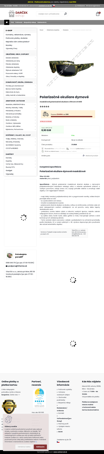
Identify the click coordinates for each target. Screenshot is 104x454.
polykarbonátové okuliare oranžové (51, 283)
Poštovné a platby (65, 389)
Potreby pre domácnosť (15, 86)
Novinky (9, 45)
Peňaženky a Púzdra (13, 111)
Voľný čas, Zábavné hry (14, 164)
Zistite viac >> (15, 395)
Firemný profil (63, 424)
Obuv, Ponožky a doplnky (15, 76)
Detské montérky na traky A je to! (54, 349)
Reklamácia (42, 22)
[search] (65, 14)
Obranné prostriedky (13, 114)
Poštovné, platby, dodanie (16, 38)
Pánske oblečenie (12, 64)
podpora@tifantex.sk (17, 266)
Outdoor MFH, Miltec (13, 126)
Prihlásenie (81, 6)
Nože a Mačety (11, 120)
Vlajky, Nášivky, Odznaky (15, 139)
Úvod (41, 30)
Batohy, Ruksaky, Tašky (14, 108)
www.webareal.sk (60, 452)
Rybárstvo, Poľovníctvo (14, 129)
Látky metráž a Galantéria (15, 95)
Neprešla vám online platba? (17, 42)
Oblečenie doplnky (13, 67)
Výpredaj (9, 174)
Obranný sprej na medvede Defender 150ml (82, 351)
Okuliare (65, 30)
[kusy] (77, 298)
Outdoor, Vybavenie (13, 123)
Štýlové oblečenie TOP (14, 70)
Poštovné (18, 22)
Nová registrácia (94, 6)
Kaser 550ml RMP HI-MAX (26, 214)
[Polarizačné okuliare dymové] (70, 63)
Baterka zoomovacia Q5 (26, 195)
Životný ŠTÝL (10, 167)
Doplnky (9, 161)
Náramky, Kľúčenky (13, 142)
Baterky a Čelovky (12, 117)
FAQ (12, 22)
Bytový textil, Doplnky (13, 89)
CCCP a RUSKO (12, 148)
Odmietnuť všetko (24, 447)
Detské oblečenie (12, 58)
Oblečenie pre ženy (13, 61)
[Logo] (18, 14)
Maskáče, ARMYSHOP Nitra (15, 104)
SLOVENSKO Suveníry (13, 145)
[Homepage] (6, 22)
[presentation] (41, 277)
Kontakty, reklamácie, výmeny (18, 34)
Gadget (9, 170)
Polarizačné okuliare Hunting (83, 282)
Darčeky (9, 158)
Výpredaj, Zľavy (11, 48)
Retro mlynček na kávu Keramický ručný (25, 233)
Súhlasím (40, 447)
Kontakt (61, 413)
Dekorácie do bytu (13, 92)
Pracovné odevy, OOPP (14, 73)
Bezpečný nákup (30, 22)
